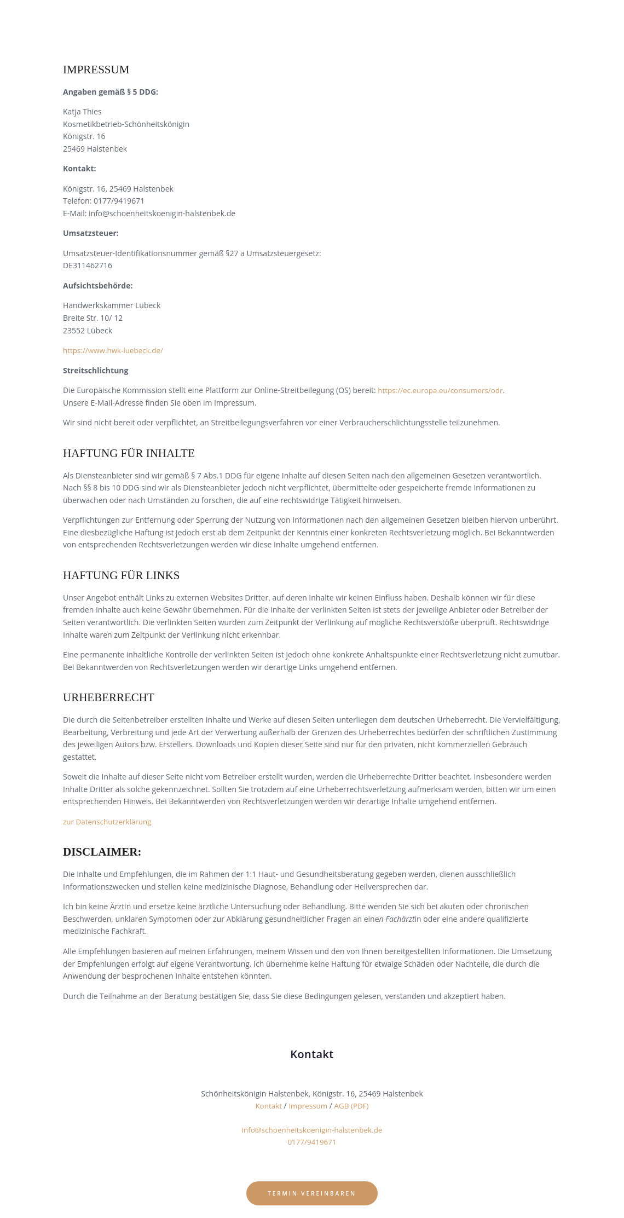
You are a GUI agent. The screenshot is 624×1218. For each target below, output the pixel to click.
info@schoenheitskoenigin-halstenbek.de (312, 1129)
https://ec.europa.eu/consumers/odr (443, 390)
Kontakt (267, 1105)
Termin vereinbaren (312, 1189)
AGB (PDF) (353, 1105)
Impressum (308, 1105)
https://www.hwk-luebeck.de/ (115, 350)
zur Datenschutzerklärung (109, 821)
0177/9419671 (311, 1141)
